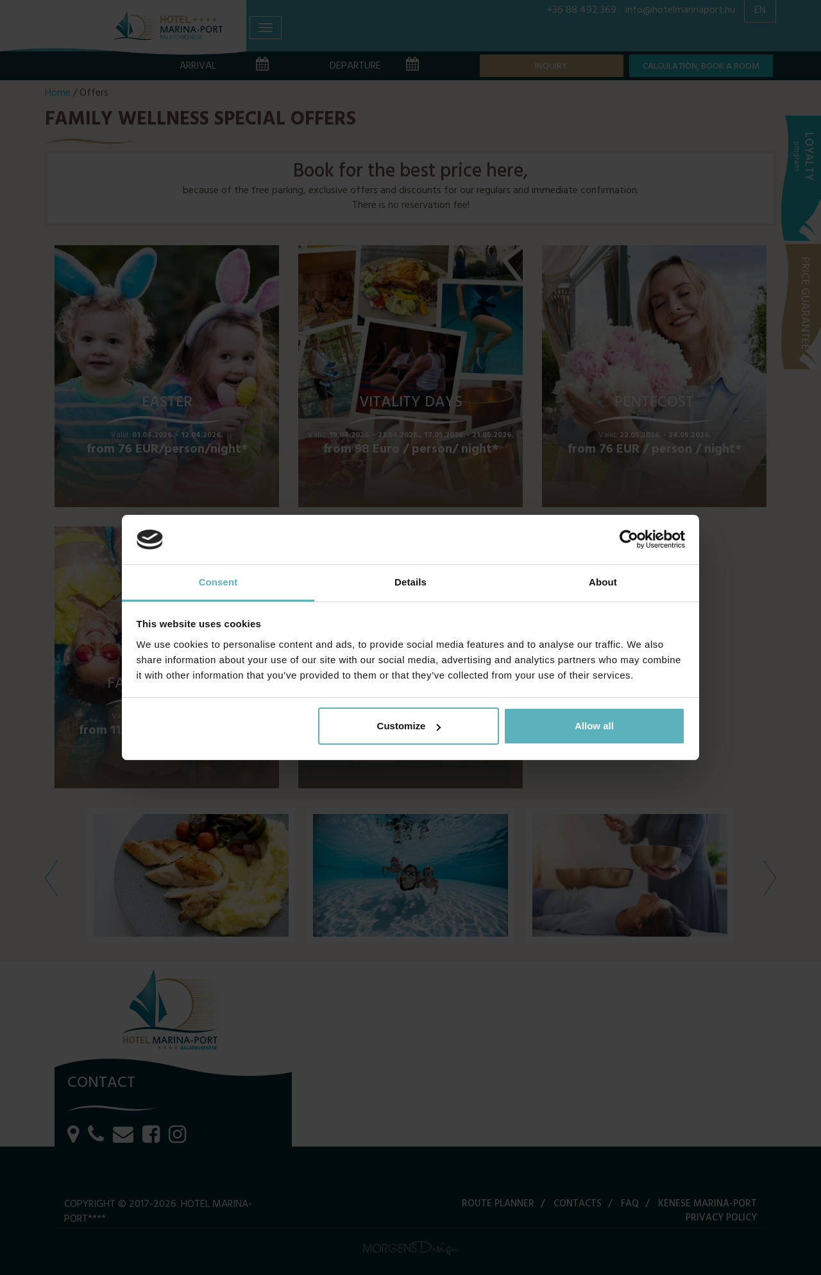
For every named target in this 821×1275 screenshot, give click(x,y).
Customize (409, 725)
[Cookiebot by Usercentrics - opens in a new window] (629, 540)
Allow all (594, 725)
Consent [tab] (218, 582)
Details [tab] (410, 582)
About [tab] (603, 582)
